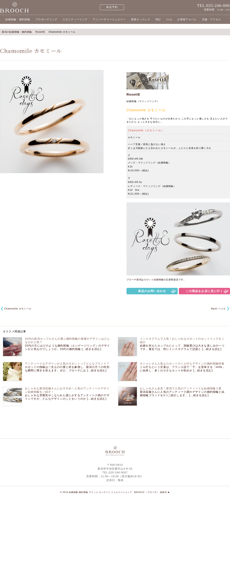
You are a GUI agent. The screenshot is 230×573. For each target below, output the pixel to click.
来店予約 (112, 7)
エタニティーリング (75, 19)
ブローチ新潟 (134, 279)
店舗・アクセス (211, 19)
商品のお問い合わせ (152, 291)
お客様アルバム (186, 19)
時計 (158, 19)
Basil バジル (218, 308)
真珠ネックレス (140, 19)
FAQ (169, 19)
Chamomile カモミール (17, 308)
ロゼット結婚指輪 (153, 279)
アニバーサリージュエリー (109, 19)
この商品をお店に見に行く (204, 291)
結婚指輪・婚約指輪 (17, 19)
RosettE (133, 94)
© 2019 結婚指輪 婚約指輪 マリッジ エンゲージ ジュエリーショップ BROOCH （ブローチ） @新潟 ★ (115, 492)
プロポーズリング (46, 19)
